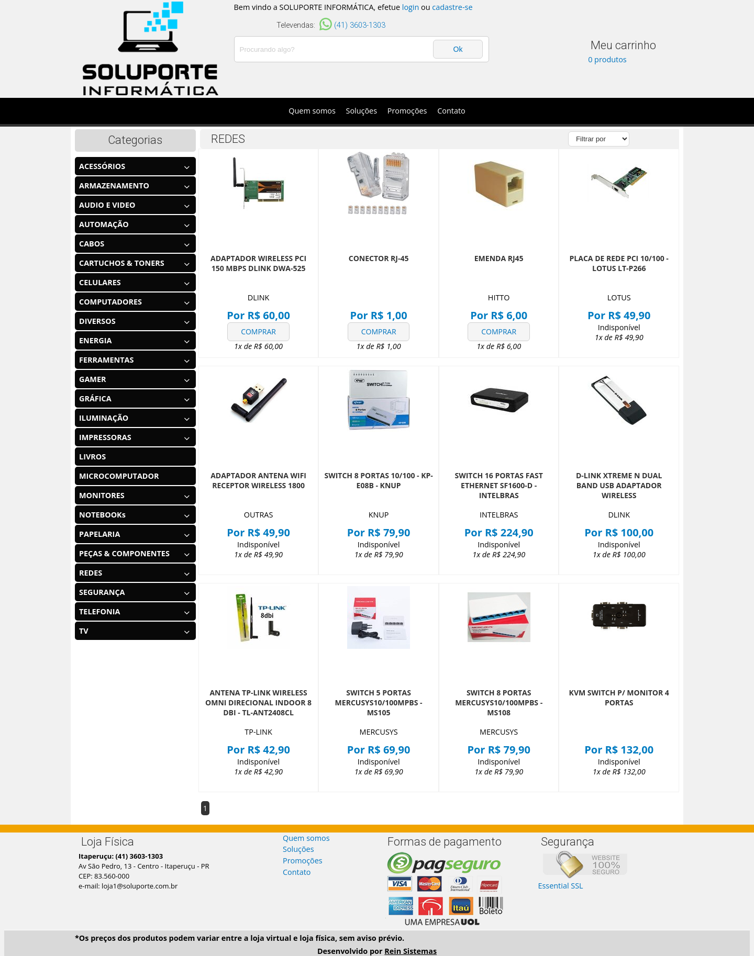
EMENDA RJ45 (499, 258)
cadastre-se (452, 7)
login (410, 7)
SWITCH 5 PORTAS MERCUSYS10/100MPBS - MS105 (379, 702)
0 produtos (607, 59)
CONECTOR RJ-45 (379, 258)
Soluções (362, 111)
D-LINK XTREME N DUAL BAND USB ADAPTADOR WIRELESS (619, 485)
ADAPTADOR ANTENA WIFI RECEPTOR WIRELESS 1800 (258, 480)
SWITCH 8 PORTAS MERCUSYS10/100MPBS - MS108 (498, 702)
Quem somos (312, 111)
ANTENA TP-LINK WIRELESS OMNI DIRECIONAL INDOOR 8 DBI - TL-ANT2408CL (258, 702)
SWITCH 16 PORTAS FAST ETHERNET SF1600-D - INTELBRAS (498, 485)
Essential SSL (560, 886)
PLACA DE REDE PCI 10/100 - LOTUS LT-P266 (619, 263)
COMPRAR (258, 331)
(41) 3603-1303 (359, 25)
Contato (451, 111)
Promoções (407, 111)
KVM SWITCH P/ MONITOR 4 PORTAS (619, 697)
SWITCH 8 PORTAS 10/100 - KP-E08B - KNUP (378, 480)
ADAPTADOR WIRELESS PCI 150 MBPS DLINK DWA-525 (258, 263)
